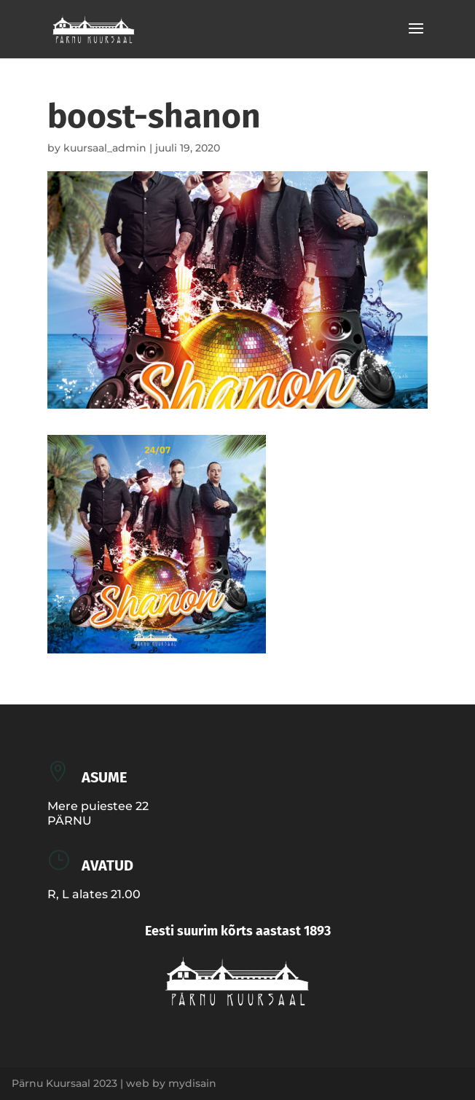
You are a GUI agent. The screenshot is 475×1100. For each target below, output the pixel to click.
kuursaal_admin (104, 147)
